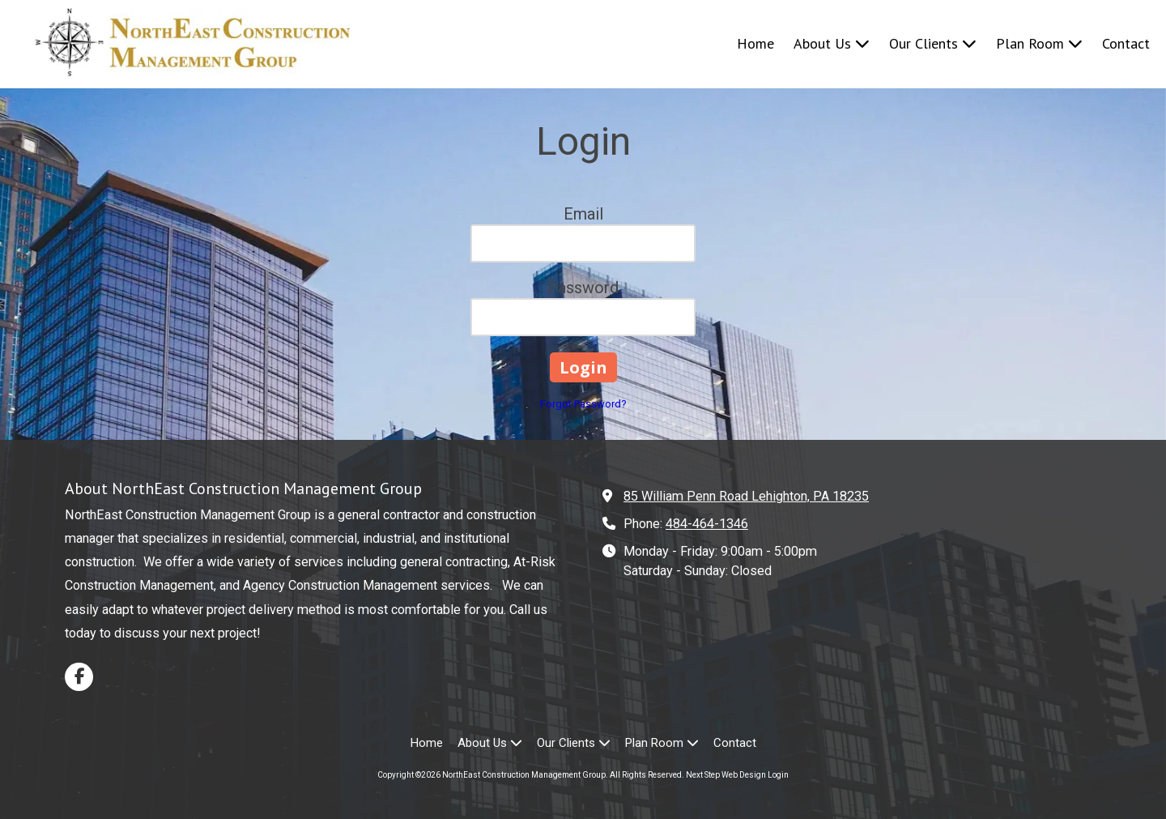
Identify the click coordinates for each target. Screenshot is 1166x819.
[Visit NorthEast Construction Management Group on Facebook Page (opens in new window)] (79, 677)
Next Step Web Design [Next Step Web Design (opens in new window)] (726, 774)
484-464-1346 (707, 523)
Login (778, 774)
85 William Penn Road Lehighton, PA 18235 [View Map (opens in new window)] (746, 496)
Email (583, 214)
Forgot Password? (583, 404)
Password (583, 287)
